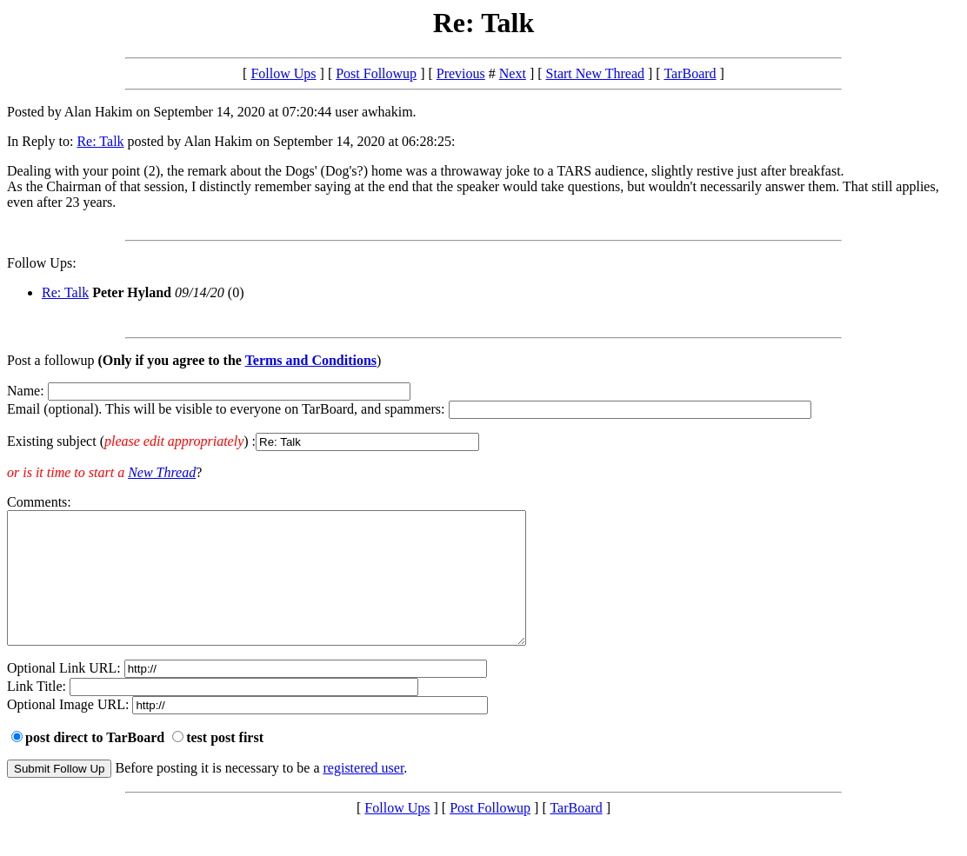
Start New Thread (595, 73)
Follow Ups (283, 73)
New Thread (162, 472)
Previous (461, 73)
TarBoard (690, 73)
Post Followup (376, 73)
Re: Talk (100, 141)
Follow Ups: (42, 262)
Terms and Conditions (311, 360)
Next (512, 73)
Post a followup (50, 360)
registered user (363, 793)
